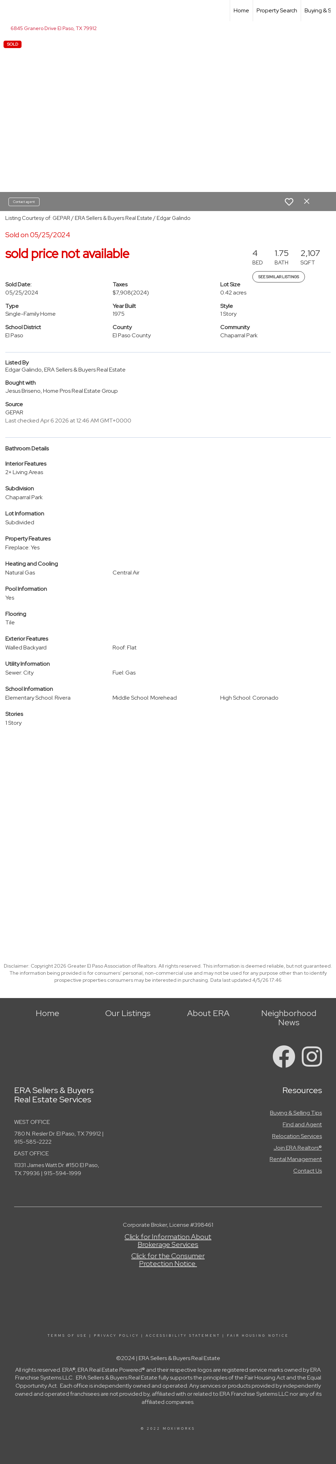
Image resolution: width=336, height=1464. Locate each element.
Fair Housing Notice (258, 1336)
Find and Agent (302, 1124)
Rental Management (296, 1159)
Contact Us (307, 1170)
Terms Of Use (67, 1336)
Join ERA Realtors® (298, 1147)
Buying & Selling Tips (296, 1112)
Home (241, 10)
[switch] (289, 202)
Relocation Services (297, 1136)
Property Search (277, 10)
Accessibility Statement (183, 1336)
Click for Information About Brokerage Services (168, 1240)
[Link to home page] (9, 10)
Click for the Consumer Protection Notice (168, 1259)
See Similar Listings (278, 276)
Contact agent (24, 201)
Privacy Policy (116, 1336)
